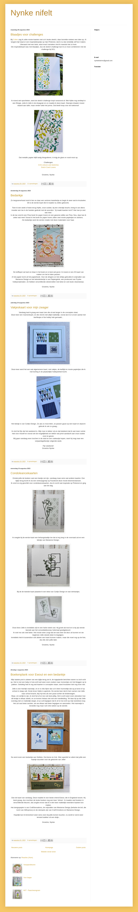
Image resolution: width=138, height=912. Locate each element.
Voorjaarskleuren (29, 865)
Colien (15, 40)
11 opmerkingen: (32, 183)
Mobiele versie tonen (48, 852)
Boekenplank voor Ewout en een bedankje (38, 674)
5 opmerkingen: (32, 295)
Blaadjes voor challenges (27, 34)
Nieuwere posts (16, 847)
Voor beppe (27, 878)
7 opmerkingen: (32, 663)
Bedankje (17, 195)
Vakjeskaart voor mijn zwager (30, 307)
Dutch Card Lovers (48, 167)
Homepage (49, 847)
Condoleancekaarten (24, 473)
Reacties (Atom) (27, 858)
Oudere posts (81, 847)
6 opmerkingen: (32, 461)
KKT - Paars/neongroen (31, 890)
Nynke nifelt (31, 12)
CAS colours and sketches (48, 165)
